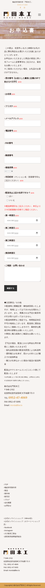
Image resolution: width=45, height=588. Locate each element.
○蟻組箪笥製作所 (10, 487)
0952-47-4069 (18, 397)
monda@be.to (16, 405)
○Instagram (8, 530)
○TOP (6, 484)
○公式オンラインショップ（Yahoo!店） (18, 518)
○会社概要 (7, 502)
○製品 (6, 490)
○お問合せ (7, 505)
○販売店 (7, 496)
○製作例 (7, 493)
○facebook (8, 527)
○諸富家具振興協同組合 (12, 536)
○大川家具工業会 (10, 533)
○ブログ (7, 499)
